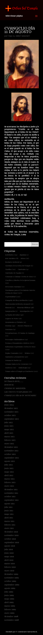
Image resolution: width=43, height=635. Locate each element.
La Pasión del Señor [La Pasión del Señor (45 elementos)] (14, 315)
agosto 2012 (9, 461)
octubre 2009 (10, 581)
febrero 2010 (10, 567)
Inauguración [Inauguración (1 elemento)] (11, 311)
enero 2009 (9, 613)
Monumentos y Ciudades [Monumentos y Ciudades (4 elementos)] (15, 322)
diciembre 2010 (11, 532)
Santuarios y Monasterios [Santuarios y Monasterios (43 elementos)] (16, 357)
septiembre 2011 (11, 500)
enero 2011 (9, 528)
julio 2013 (8, 423)
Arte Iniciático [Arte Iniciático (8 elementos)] (11, 258)
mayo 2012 (9, 472)
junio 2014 (9, 405)
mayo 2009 (9, 599)
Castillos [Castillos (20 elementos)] (10, 269)
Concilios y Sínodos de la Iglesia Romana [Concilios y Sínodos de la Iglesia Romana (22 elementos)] (20, 281)
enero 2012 (9, 486)
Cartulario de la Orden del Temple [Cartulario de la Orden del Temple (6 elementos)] (19, 266)
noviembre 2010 (11, 535)
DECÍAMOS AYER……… (13, 381)
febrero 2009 (10, 610)
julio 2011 (8, 507)
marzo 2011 (9, 521)
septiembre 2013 (11, 419)
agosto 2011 (9, 504)
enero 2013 (9, 444)
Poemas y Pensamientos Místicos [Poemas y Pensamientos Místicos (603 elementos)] (19, 343)
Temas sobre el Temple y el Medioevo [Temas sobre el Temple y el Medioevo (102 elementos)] (21, 371)
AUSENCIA (9, 385)
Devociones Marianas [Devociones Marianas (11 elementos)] (14, 287)
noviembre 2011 (11, 493)
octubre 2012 (10, 454)
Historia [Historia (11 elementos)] (10, 307)
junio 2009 (9, 596)
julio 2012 (8, 465)
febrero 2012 (9, 483)
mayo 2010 (9, 557)
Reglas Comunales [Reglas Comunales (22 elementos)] (13, 353)
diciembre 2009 (11, 574)
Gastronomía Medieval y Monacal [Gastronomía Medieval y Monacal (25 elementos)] (19, 304)
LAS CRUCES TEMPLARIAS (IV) (18, 392)
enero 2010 (9, 571)
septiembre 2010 (11, 543)
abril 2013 (8, 433)
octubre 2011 (9, 497)
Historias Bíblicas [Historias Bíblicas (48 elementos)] (25, 307)
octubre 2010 (10, 539)
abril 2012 (8, 476)
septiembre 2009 (11, 585)
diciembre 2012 (11, 447)
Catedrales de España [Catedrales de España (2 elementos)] (14, 273)
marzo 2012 (9, 479)
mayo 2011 (9, 514)
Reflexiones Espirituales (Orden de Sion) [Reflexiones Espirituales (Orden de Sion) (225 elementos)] (20, 348)
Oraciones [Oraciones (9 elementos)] (10, 329)
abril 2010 (8, 560)
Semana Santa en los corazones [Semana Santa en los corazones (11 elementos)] (18, 364)
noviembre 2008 (11, 620)
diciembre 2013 (11, 408)
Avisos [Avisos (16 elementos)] (25, 258)
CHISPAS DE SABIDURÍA (14, 388)
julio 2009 (8, 592)
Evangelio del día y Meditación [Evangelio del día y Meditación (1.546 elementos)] (19, 300)
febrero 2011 (9, 525)
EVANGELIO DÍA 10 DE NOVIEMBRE (20, 396)
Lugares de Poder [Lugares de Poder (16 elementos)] (13, 318)
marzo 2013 (9, 437)
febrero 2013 (9, 440)
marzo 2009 (9, 606)
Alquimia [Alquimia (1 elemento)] (24, 255)
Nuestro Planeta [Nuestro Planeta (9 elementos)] (25, 326)
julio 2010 (8, 550)
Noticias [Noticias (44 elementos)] (10, 326)
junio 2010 (9, 553)
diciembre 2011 (11, 490)
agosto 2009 (9, 588)
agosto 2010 (9, 546)
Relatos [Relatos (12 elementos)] (29, 353)
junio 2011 (8, 511)
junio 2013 (8, 426)
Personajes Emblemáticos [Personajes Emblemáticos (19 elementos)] (16, 339)
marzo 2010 (9, 564)
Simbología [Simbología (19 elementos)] (24, 368)
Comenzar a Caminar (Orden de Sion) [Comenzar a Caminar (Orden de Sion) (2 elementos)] (20, 277)
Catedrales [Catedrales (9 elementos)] (23, 269)
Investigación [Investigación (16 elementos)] (26, 311)
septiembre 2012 (11, 458)
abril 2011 (8, 518)
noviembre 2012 (11, 451)
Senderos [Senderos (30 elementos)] (10, 368)
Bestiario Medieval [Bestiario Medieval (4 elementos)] (13, 262)
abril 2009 (9, 602)
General (25, 36)
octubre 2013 (10, 415)
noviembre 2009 (11, 578)
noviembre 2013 (11, 412)
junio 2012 (8, 468)
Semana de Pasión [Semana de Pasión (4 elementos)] (13, 360)
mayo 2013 (9, 430)
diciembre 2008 (11, 617)
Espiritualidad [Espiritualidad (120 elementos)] (12, 297)
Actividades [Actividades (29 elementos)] (11, 255)
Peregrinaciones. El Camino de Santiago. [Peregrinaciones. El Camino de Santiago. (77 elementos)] (20, 334)
